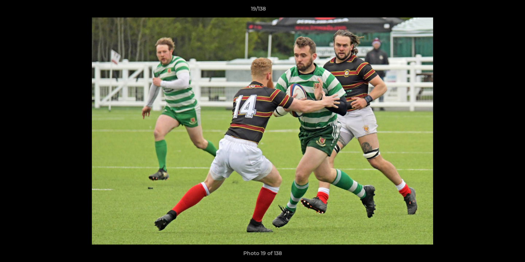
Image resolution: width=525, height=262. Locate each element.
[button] (494, 10)
